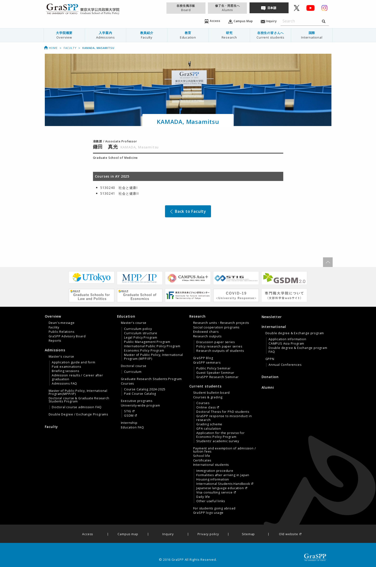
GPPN (269, 359)
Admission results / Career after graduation (77, 377)
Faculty (70, 48)
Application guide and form (73, 362)
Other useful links (210, 501)
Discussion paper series (215, 342)
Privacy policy (208, 534)
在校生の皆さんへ (270, 35)
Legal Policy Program (140, 338)
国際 (311, 35)
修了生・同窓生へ (227, 8)
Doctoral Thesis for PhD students (222, 412)
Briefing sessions (65, 371)
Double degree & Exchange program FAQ (298, 350)
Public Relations (61, 332)
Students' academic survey (217, 441)
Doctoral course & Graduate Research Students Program (79, 399)
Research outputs (207, 336)
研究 (229, 35)
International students (211, 465)
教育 (187, 35)
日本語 (272, 8)
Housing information (212, 479)
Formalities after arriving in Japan (222, 475)
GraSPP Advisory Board (67, 336)
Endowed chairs (206, 332)
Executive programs (136, 401)
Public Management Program (147, 342)
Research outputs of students (220, 351)
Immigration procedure (214, 471)
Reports (55, 341)
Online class (206, 407)
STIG (127, 411)
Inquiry (168, 534)
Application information (287, 339)
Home (51, 48)
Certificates (202, 460)
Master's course (61, 357)
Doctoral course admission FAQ (77, 407)
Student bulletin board (211, 393)
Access (87, 534)
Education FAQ (132, 427)
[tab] (80, 328)
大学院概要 (64, 35)
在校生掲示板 (186, 8)
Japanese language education (220, 488)
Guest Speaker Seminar (215, 373)
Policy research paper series (219, 346)
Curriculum (133, 372)
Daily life (203, 497)
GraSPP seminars (207, 363)
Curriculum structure (140, 333)
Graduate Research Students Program (151, 379)
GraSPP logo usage (208, 513)
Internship (129, 423)
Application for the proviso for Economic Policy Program (220, 435)
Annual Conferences (285, 365)
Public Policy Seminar (213, 368)
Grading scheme (209, 424)
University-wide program (140, 405)
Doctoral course (133, 366)
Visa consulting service (214, 492)
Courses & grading (208, 397)
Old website (288, 534)
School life (201, 456)
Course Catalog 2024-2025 (144, 389)
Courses (127, 384)
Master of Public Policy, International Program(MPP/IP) (78, 392)
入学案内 (105, 35)
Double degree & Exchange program (294, 333)
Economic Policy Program (144, 351)
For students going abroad (214, 508)
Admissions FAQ (64, 384)
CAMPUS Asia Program (286, 344)
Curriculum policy (138, 329)
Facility (54, 327)
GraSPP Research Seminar (217, 377)
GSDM (129, 416)
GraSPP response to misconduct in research (224, 418)
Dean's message (62, 323)
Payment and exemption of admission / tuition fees (224, 450)
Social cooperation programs (216, 327)
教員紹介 (146, 35)
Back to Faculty (187, 211)
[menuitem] (64, 35)
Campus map (128, 534)
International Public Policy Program (152, 346)
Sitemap (248, 534)
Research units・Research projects (221, 323)
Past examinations (66, 367)
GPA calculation (208, 429)
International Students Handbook (223, 484)
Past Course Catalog (140, 394)
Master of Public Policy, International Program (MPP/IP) (153, 357)
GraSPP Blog (203, 358)
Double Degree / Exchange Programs (78, 414)
